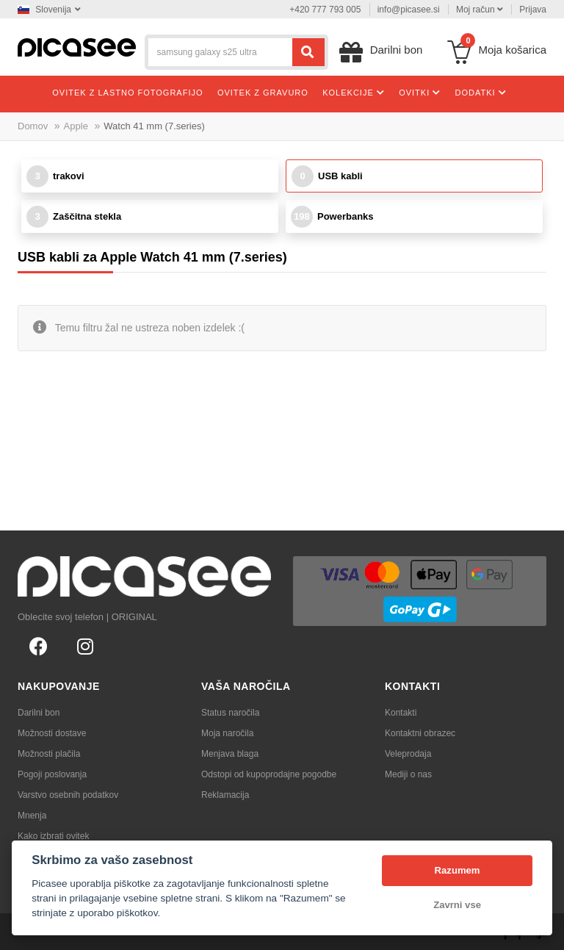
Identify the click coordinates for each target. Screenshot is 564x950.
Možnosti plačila (49, 754)
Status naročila (230, 713)
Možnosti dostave (52, 733)
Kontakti (400, 713)
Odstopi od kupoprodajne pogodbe (268, 774)
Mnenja (32, 815)
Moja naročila (227, 733)
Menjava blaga (229, 754)
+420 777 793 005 (325, 9)
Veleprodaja (408, 754)
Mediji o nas (408, 774)
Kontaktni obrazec (420, 733)
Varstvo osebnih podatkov (68, 795)
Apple (76, 126)
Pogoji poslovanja (52, 774)
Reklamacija (225, 795)
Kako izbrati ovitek (53, 836)
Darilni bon (38, 713)
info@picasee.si (408, 9)
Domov (33, 126)
